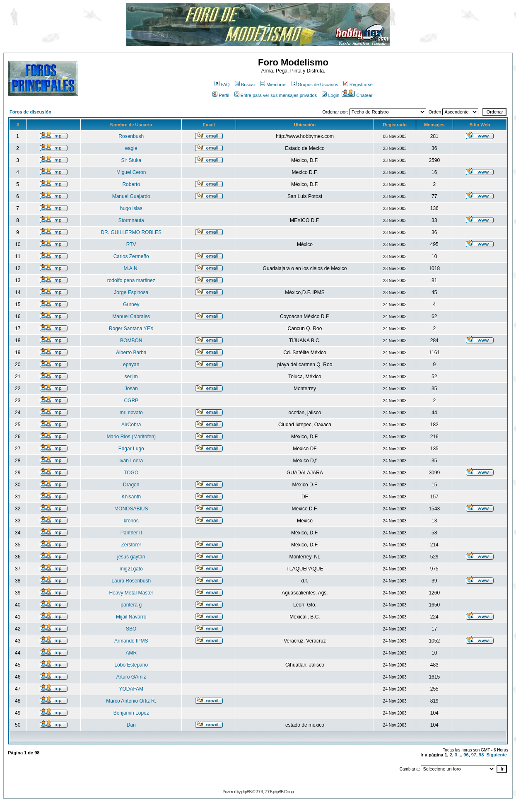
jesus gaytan (131, 557)
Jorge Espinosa (131, 292)
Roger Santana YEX (131, 328)
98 (481, 754)
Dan (131, 725)
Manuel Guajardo (131, 196)
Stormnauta (131, 220)
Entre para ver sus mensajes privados (275, 95)
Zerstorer (131, 545)
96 (465, 754)
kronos (131, 521)
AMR (131, 653)
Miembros (273, 84)
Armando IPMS (131, 641)
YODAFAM (131, 689)
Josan (131, 388)
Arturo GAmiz (131, 677)
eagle (131, 148)
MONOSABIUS (131, 509)
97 (473, 754)
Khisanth (131, 497)
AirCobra (131, 425)
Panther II (131, 533)
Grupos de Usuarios (315, 84)
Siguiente (496, 754)
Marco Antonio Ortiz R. (131, 701)
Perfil (220, 95)
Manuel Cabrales (131, 316)
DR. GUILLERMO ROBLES (131, 232)
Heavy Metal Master (131, 593)
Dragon (131, 485)
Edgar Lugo (131, 449)
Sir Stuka (131, 160)
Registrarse (358, 84)
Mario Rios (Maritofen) (131, 437)
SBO (131, 629)
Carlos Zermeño (131, 256)
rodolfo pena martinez (131, 280)
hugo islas (131, 208)
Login (330, 95)
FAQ (222, 84)
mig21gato (131, 569)
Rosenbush (131, 136)
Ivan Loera (131, 461)
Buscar (245, 84)
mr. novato (131, 412)
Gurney (131, 304)
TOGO (131, 473)
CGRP (131, 400)
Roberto (131, 184)
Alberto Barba (131, 352)
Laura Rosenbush (131, 581)
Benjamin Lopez (131, 713)
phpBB (246, 792)
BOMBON (131, 340)
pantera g (131, 605)
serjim (131, 376)
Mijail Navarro (131, 617)
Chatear (357, 95)
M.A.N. (131, 268)
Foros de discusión (30, 111)
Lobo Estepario (131, 665)
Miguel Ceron (131, 172)
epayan (131, 364)
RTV (131, 244)
